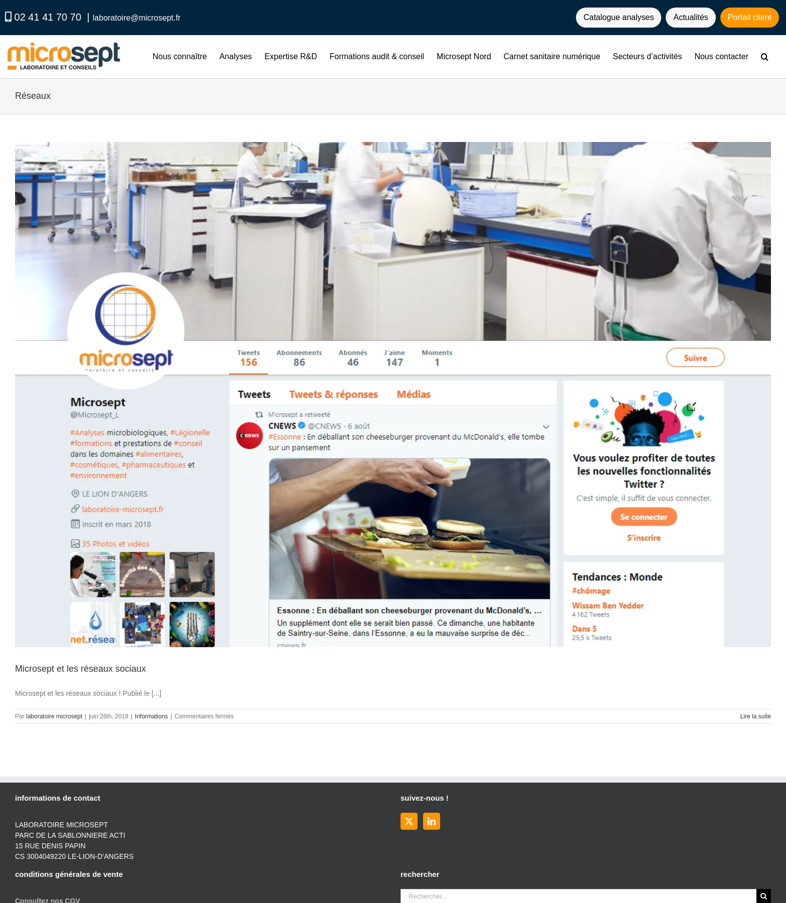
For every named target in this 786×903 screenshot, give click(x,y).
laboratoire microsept (54, 716)
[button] (764, 57)
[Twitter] (409, 821)
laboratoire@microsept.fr (136, 18)
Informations (151, 716)
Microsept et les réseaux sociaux (80, 669)
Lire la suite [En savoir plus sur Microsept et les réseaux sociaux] (755, 716)
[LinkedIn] (431, 821)
